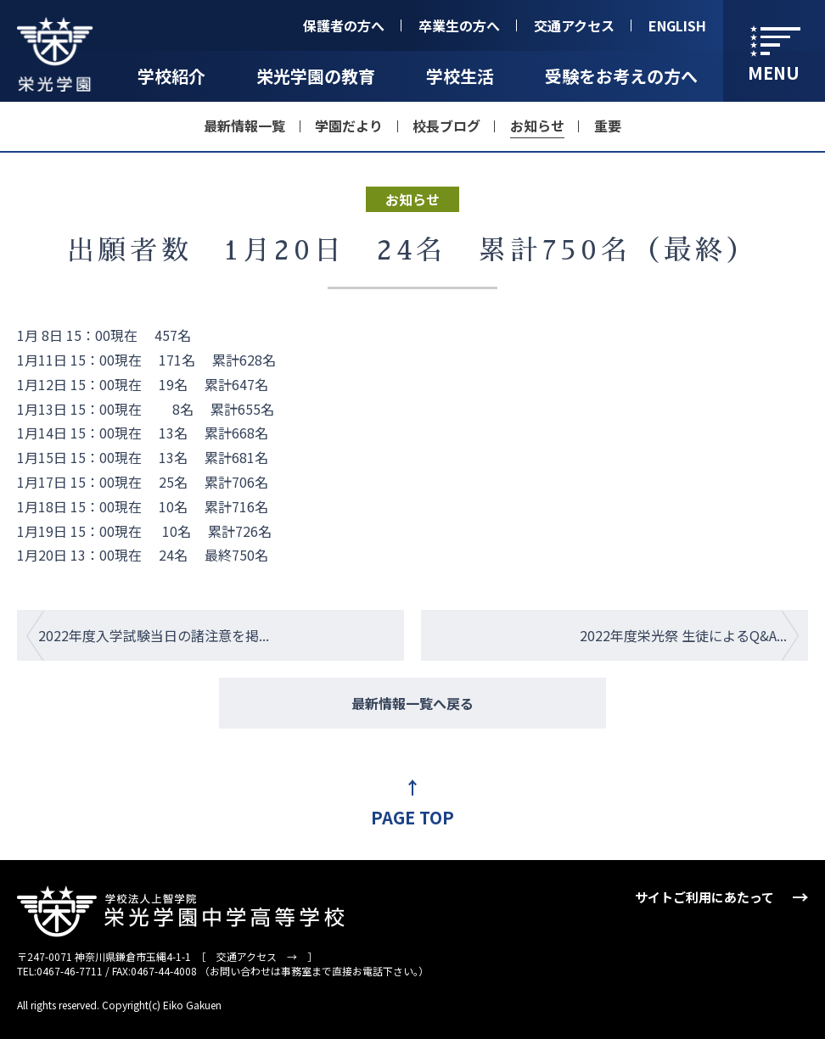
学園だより (349, 125)
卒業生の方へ (459, 25)
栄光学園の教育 (315, 76)
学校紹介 (171, 76)
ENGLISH (677, 25)
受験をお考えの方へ (621, 76)
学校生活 (460, 76)
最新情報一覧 (244, 125)
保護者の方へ (343, 25)
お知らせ (537, 125)
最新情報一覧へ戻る (412, 703)
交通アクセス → (256, 956)
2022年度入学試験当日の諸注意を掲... (153, 635)
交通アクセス (574, 25)
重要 (607, 125)
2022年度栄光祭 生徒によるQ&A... (683, 635)
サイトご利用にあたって (704, 897)
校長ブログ (446, 125)
